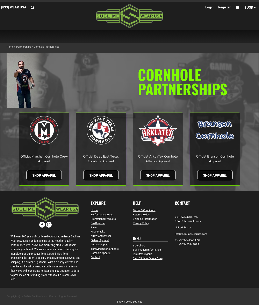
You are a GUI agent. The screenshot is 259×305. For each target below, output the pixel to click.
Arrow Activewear (101, 235)
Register (224, 7)
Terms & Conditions (144, 210)
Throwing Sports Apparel (105, 248)
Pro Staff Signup (142, 254)
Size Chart (139, 245)
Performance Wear (102, 214)
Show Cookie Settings (129, 301)
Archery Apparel (100, 244)
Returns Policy (141, 214)
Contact (95, 257)
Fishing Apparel (100, 240)
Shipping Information (145, 218)
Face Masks (98, 231)
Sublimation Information (147, 249)
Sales (94, 227)
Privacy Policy (141, 223)
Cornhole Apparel (100, 252)
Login (209, 7)
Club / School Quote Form (148, 258)
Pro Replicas (98, 223)
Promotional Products (103, 218)
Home (10, 46)
